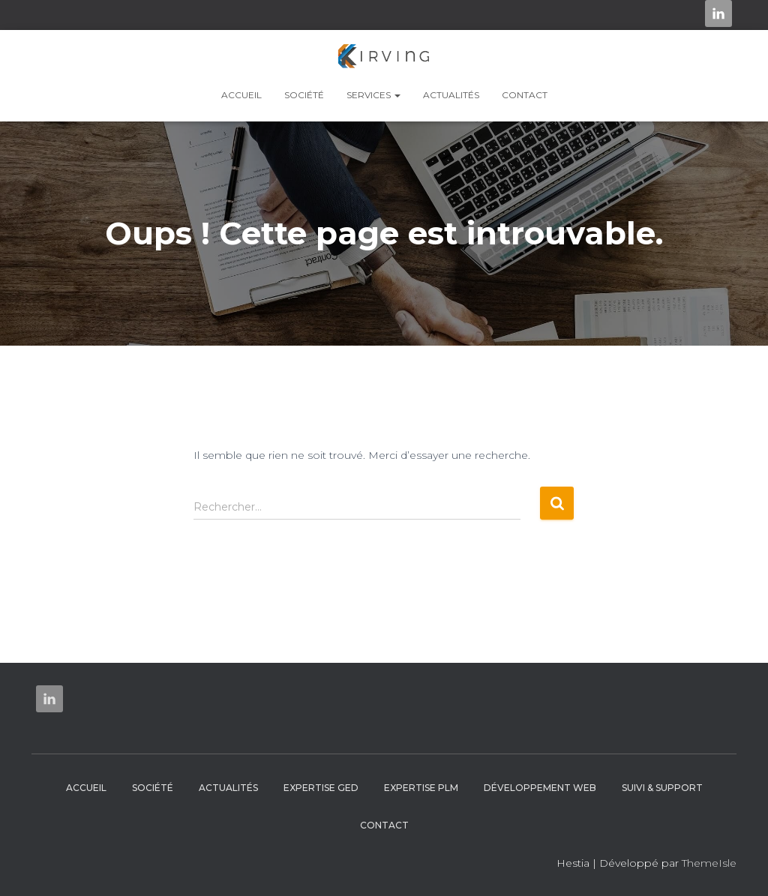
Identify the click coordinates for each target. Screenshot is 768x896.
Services (373, 94)
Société (304, 94)
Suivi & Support (662, 787)
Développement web (540, 787)
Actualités (451, 94)
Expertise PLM (421, 787)
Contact (525, 94)
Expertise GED (321, 787)
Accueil (241, 94)
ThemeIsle (709, 863)
